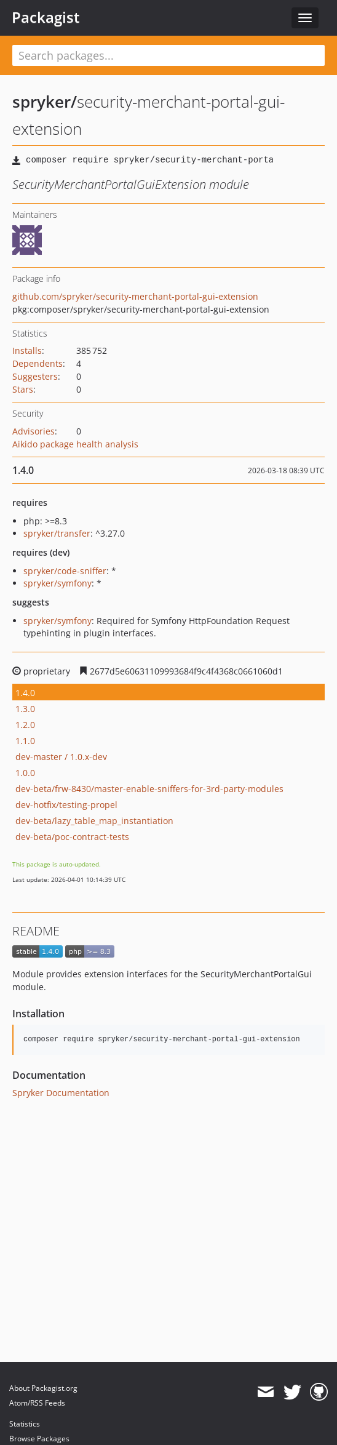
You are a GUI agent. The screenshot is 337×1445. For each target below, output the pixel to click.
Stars (22, 389)
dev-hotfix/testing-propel (66, 805)
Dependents (37, 363)
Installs (27, 350)
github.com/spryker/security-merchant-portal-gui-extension (135, 296)
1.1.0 (25, 741)
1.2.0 (25, 725)
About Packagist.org (43, 1388)
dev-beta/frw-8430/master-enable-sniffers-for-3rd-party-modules (149, 789)
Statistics (24, 1424)
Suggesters (35, 376)
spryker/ (44, 101)
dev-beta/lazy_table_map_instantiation (94, 821)
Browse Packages (39, 1438)
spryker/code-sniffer (64, 571)
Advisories (33, 431)
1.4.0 (25, 692)
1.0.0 (25, 773)
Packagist (46, 17)
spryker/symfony (57, 583)
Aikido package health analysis (75, 444)
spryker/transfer (56, 533)
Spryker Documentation (60, 1093)
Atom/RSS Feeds (37, 1403)
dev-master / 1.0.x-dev (61, 757)
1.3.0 (25, 708)
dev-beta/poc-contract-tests (72, 837)
